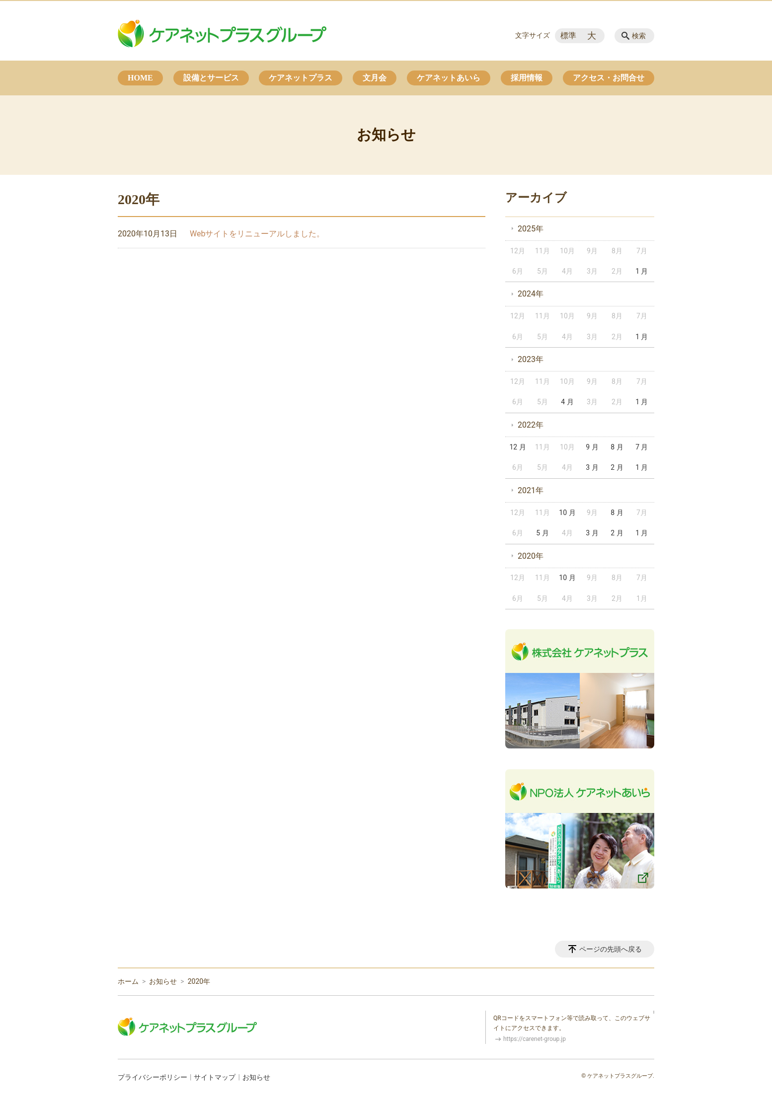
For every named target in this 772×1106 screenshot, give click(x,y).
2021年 (530, 490)
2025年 (530, 228)
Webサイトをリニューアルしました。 (257, 233)
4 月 (567, 402)
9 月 (592, 447)
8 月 (617, 447)
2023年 (530, 359)
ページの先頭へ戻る (610, 949)
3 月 (592, 467)
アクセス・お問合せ (608, 78)
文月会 (374, 78)
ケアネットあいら (448, 78)
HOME (140, 78)
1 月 (641, 271)
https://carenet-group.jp (534, 1038)
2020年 (530, 556)
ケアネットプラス (300, 78)
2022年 (530, 425)
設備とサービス (211, 78)
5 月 (542, 533)
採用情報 (526, 78)
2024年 (530, 293)
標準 (568, 35)
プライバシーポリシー (152, 1077)
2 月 (617, 467)
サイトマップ (214, 1077)
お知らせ (163, 981)
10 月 (567, 512)
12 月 (517, 447)
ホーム (128, 981)
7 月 (641, 447)
